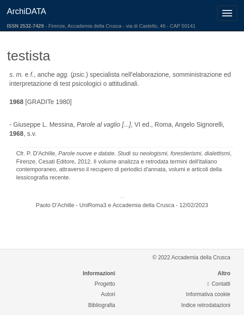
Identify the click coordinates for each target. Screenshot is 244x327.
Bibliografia (101, 305)
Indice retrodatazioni (205, 305)
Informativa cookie (208, 294)
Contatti (218, 284)
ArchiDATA (26, 11)
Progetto (105, 284)
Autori (108, 294)
